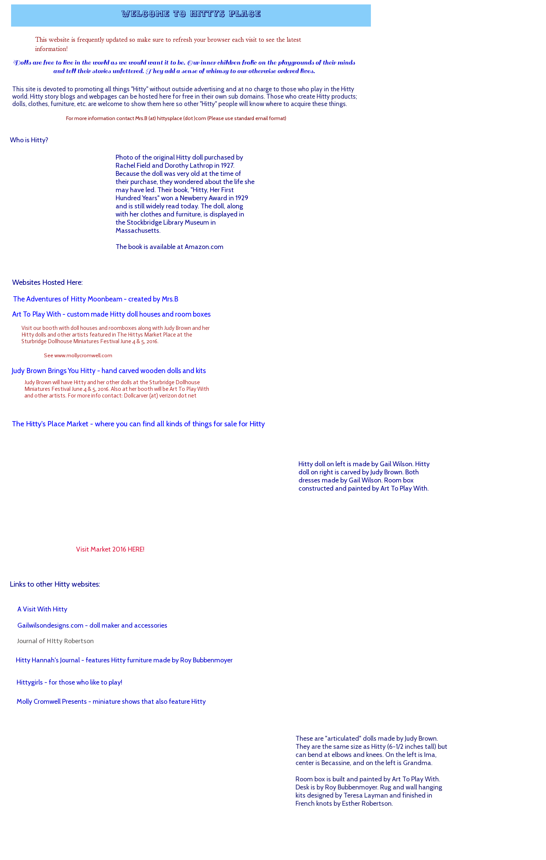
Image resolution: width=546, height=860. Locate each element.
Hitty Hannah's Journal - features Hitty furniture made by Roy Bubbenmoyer (124, 660)
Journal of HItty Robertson (55, 641)
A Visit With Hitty (42, 609)
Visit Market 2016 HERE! (110, 549)
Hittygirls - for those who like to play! (69, 682)
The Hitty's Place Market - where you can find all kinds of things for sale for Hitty (138, 423)
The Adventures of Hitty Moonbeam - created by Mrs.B (95, 299)
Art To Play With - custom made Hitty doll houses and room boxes (111, 314)
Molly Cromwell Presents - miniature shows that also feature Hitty (111, 701)
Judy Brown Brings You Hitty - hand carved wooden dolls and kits (108, 370)
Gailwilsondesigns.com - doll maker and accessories (92, 625)
